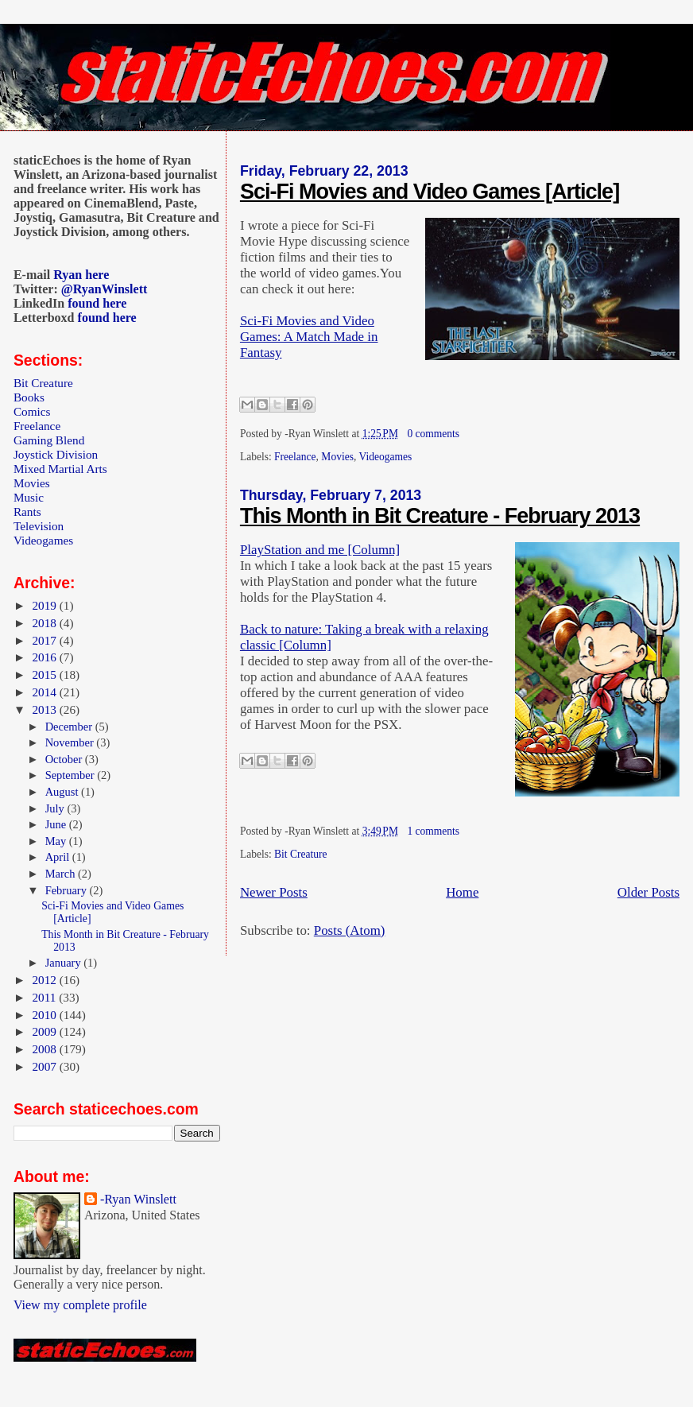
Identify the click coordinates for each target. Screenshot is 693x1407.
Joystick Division (56, 454)
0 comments (433, 434)
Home (462, 892)
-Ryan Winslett (138, 1199)
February (67, 890)
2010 (45, 1014)
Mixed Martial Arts (60, 468)
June (57, 824)
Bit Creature (300, 854)
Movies (337, 457)
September (71, 775)
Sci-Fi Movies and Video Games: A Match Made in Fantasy (309, 336)
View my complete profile (80, 1305)
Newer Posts (274, 892)
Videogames (385, 457)
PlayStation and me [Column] (320, 549)
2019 (45, 605)
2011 (45, 997)
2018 (45, 623)
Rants (27, 511)
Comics (32, 411)
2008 (45, 1049)
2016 (45, 657)
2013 (45, 709)
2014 (45, 692)
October (65, 759)
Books (29, 397)
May (57, 841)
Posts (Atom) (349, 930)
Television (39, 526)
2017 (45, 640)
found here (97, 303)
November (71, 742)
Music (29, 497)
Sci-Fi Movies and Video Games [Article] (429, 191)
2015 (45, 674)
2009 (45, 1031)
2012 (45, 979)
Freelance (295, 457)
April (58, 857)
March (61, 873)
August (63, 791)
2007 (45, 1066)
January (64, 962)
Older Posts (648, 892)
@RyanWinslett (104, 289)
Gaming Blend (49, 440)
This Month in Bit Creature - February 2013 (440, 516)
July (56, 808)
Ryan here (81, 274)
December (70, 726)
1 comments (433, 831)
